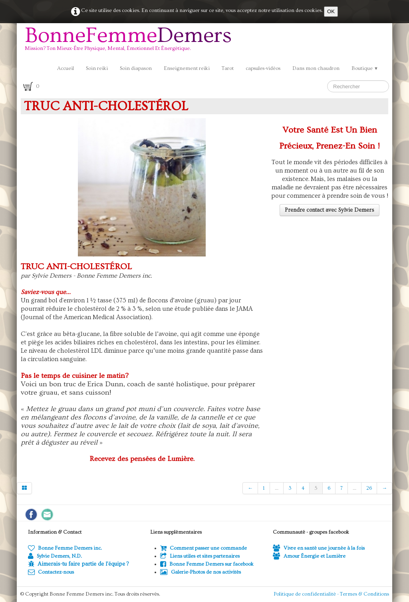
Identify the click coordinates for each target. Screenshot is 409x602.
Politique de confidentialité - (307, 594)
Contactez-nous (51, 572)
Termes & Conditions (364, 594)
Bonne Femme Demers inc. (65, 548)
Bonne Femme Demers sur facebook (207, 564)
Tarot (228, 68)
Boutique (364, 68)
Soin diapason (136, 68)
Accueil (65, 68)
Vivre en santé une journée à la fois (319, 548)
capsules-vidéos (263, 68)
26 (369, 488)
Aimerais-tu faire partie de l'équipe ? (83, 564)
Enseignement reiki (187, 68)
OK (331, 11)
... (276, 488)
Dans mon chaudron (316, 68)
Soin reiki (97, 68)
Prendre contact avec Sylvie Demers (329, 210)
